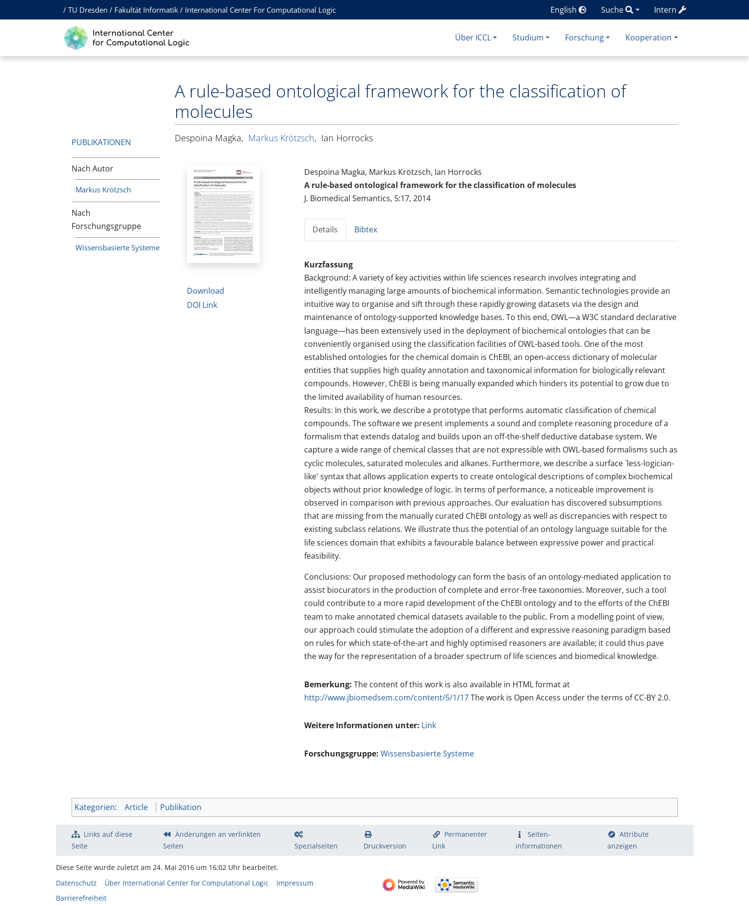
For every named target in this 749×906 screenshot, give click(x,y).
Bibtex (365, 229)
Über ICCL (473, 37)
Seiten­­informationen (538, 840)
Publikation (180, 807)
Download (205, 290)
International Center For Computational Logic (260, 10)
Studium (528, 37)
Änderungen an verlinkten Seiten (212, 840)
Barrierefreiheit (81, 898)
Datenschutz (76, 882)
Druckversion (385, 845)
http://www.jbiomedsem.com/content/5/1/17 (386, 697)
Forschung (584, 37)
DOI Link (202, 305)
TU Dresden (88, 10)
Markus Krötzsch (103, 189)
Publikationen (101, 142)
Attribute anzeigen (628, 840)
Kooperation (648, 37)
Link (428, 725)
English (568, 9)
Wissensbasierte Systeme (117, 247)
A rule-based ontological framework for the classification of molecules (440, 185)
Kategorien (94, 807)
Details (325, 229)
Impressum (294, 882)
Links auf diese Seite (102, 840)
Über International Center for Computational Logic (187, 882)
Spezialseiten (316, 845)
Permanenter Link (460, 840)
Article (136, 807)
